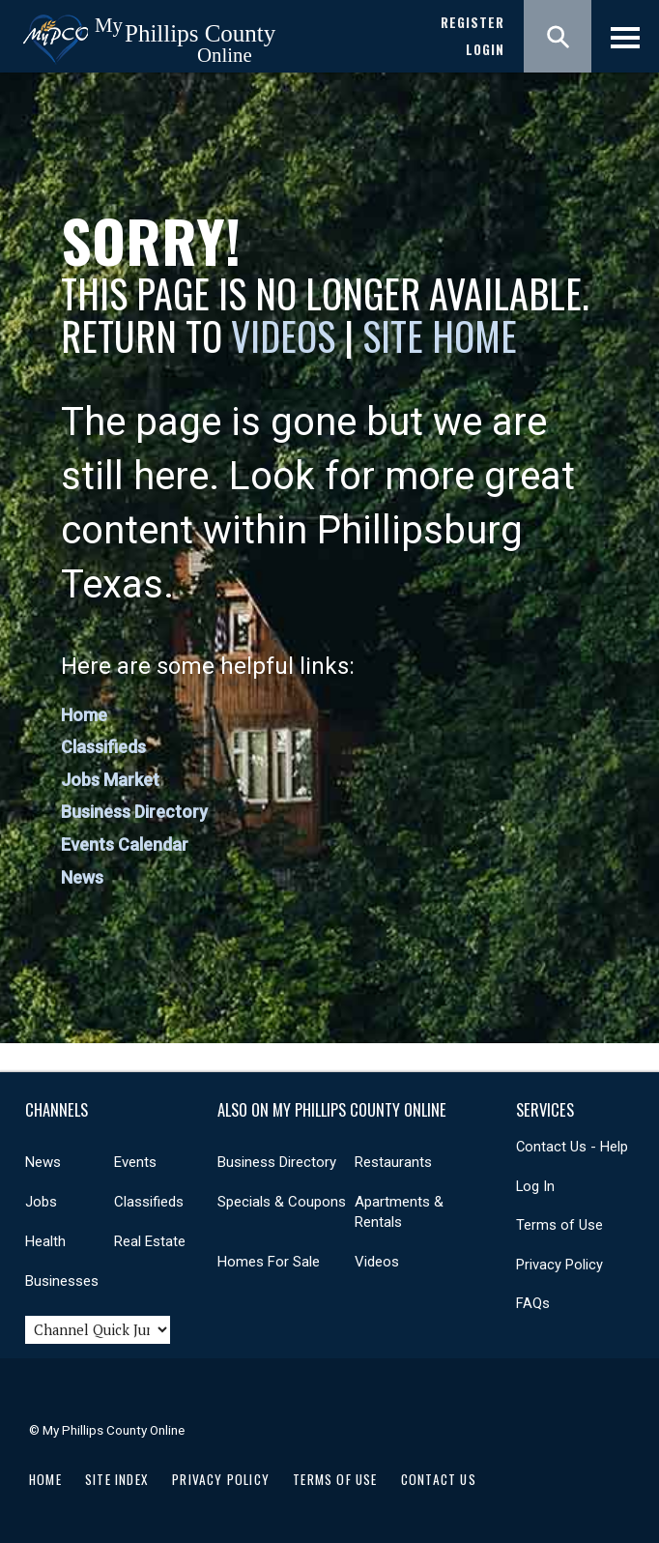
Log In (535, 1186)
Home (84, 715)
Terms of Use (559, 1225)
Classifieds (103, 747)
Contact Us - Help (572, 1146)
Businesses (62, 1281)
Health (45, 1241)
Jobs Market (110, 780)
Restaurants (393, 1162)
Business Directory (134, 811)
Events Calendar (124, 844)
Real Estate (150, 1241)
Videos (283, 335)
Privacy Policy (559, 1264)
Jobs (41, 1201)
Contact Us (438, 1479)
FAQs (533, 1303)
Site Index (117, 1479)
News (82, 877)
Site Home (439, 335)
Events (135, 1162)
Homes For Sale (268, 1261)
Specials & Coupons (281, 1201)
